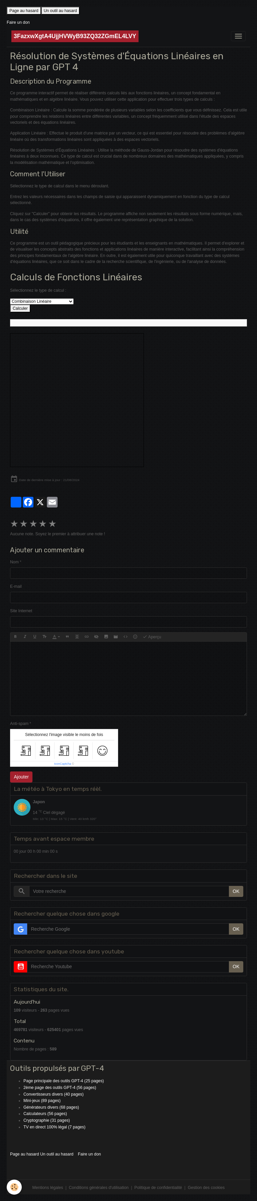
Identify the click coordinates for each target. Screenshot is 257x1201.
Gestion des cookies (206, 1187)
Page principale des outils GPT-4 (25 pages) (63, 1081)
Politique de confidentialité (158, 1187)
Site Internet (21, 611)
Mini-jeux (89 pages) (42, 1100)
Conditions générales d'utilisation (99, 1187)
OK (236, 891)
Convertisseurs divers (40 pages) (53, 1094)
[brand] (75, 36)
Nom (14, 562)
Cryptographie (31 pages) (46, 1120)
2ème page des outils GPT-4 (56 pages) (59, 1087)
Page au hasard (23, 10)
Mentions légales (47, 1187)
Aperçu (152, 637)
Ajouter (21, 776)
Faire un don (18, 22)
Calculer (20, 308)
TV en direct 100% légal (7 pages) (54, 1127)
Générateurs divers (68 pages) (51, 1107)
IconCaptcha (62, 763)
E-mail (16, 586)
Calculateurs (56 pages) (45, 1113)
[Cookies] (14, 1187)
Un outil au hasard (60, 10)
